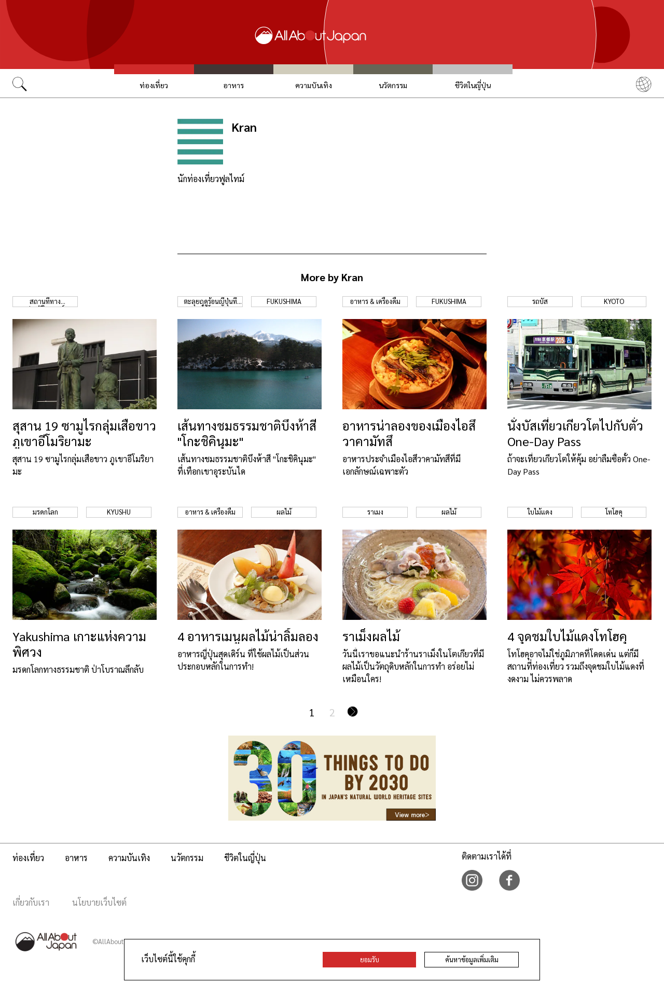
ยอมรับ (369, 959)
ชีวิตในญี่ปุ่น (473, 85)
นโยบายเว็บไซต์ (99, 902)
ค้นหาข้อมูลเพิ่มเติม (472, 959)
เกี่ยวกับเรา (30, 902)
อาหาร (233, 85)
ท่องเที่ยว (154, 85)
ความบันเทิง (313, 85)
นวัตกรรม (393, 85)
